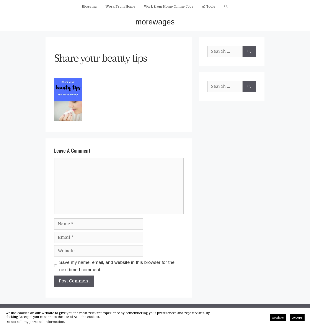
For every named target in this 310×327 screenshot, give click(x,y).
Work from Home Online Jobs (168, 6)
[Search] (249, 51)
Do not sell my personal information (34, 322)
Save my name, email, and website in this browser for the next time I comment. (117, 266)
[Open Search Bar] (225, 6)
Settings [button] (278, 317)
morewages (155, 22)
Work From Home (120, 6)
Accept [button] (297, 317)
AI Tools (208, 6)
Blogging (89, 6)
